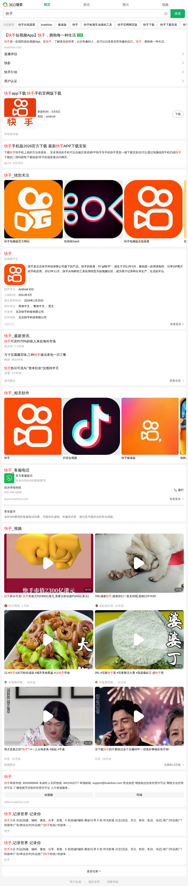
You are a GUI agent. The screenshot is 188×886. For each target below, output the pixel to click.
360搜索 (14, 4)
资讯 (86, 4)
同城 (139, 794)
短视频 (48, 794)
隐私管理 (94, 881)
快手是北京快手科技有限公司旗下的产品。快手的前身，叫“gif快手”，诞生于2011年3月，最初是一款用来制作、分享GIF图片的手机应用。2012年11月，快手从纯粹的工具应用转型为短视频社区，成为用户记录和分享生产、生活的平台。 (105, 269)
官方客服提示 (24, 475)
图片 (126, 4)
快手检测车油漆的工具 (98, 24)
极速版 (62, 24)
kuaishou (46, 24)
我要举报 (112, 881)
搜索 (178, 13)
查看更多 (175, 324)
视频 (165, 4)
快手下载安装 (168, 24)
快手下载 (148, 24)
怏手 (75, 24)
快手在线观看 (26, 24)
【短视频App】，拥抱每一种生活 (43, 35)
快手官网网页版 (127, 24)
